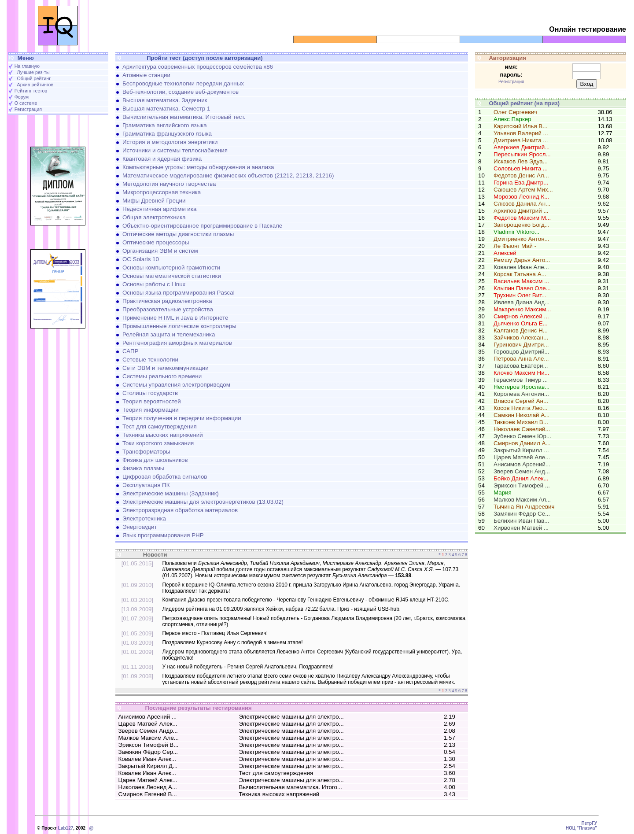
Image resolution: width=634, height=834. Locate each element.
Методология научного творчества (169, 184)
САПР (130, 351)
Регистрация (28, 109)
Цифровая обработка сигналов (164, 476)
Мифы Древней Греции (153, 200)
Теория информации (150, 409)
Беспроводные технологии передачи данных (183, 83)
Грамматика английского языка (164, 125)
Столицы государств (150, 393)
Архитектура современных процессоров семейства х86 (197, 66)
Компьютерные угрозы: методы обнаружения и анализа (198, 167)
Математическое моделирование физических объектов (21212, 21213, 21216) (228, 175)
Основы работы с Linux (153, 284)
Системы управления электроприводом (176, 384)
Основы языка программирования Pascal (178, 292)
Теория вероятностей (151, 401)
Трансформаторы (146, 451)
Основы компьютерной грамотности (171, 267)
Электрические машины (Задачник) (170, 493)
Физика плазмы (143, 468)
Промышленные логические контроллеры (179, 326)
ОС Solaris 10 (140, 259)
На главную (27, 66)
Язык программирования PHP (163, 535)
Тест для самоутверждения (159, 426)
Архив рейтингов (35, 84)
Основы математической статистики (171, 276)
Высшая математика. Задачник (164, 100)
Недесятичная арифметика (159, 209)
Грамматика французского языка (167, 133)
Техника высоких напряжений (162, 435)
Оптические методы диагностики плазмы (178, 234)
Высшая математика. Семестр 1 (166, 108)
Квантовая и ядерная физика (162, 158)
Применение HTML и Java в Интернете (175, 317)
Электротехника (144, 518)
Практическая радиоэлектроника (167, 301)
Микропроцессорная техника (161, 192)
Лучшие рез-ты (33, 72)
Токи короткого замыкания (158, 443)
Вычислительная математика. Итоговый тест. (184, 117)
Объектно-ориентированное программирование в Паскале (202, 225)
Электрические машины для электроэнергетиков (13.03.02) (203, 501)
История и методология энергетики (170, 142)
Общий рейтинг (34, 78)
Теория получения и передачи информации (181, 418)
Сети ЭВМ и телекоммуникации (165, 368)
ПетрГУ (589, 823)
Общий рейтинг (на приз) (523, 103)
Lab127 (65, 828)
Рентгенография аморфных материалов (177, 343)
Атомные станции (146, 75)
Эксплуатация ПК (146, 485)
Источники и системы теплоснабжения (175, 150)
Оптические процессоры (155, 242)
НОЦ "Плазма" (581, 828)
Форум (22, 97)
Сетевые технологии (150, 359)
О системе (26, 103)
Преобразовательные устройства (167, 309)
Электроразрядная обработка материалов (180, 510)
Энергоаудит (139, 527)
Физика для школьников (155, 460)
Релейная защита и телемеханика (168, 334)
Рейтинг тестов (31, 90)
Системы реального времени (162, 376)
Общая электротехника (154, 217)
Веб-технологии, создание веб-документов (180, 92)
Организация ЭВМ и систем (160, 250)
